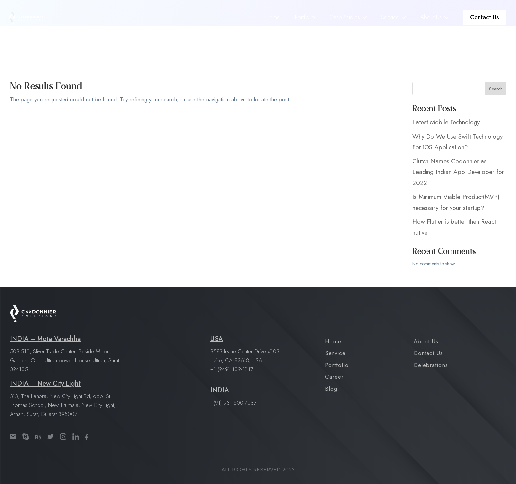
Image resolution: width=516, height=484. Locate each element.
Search (496, 89)
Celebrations (431, 365)
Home (273, 15)
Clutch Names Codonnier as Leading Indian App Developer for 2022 (458, 172)
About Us (431, 15)
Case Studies (344, 15)
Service (390, 15)
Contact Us (484, 15)
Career (334, 377)
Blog (331, 389)
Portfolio (305, 15)
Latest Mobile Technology (446, 122)
